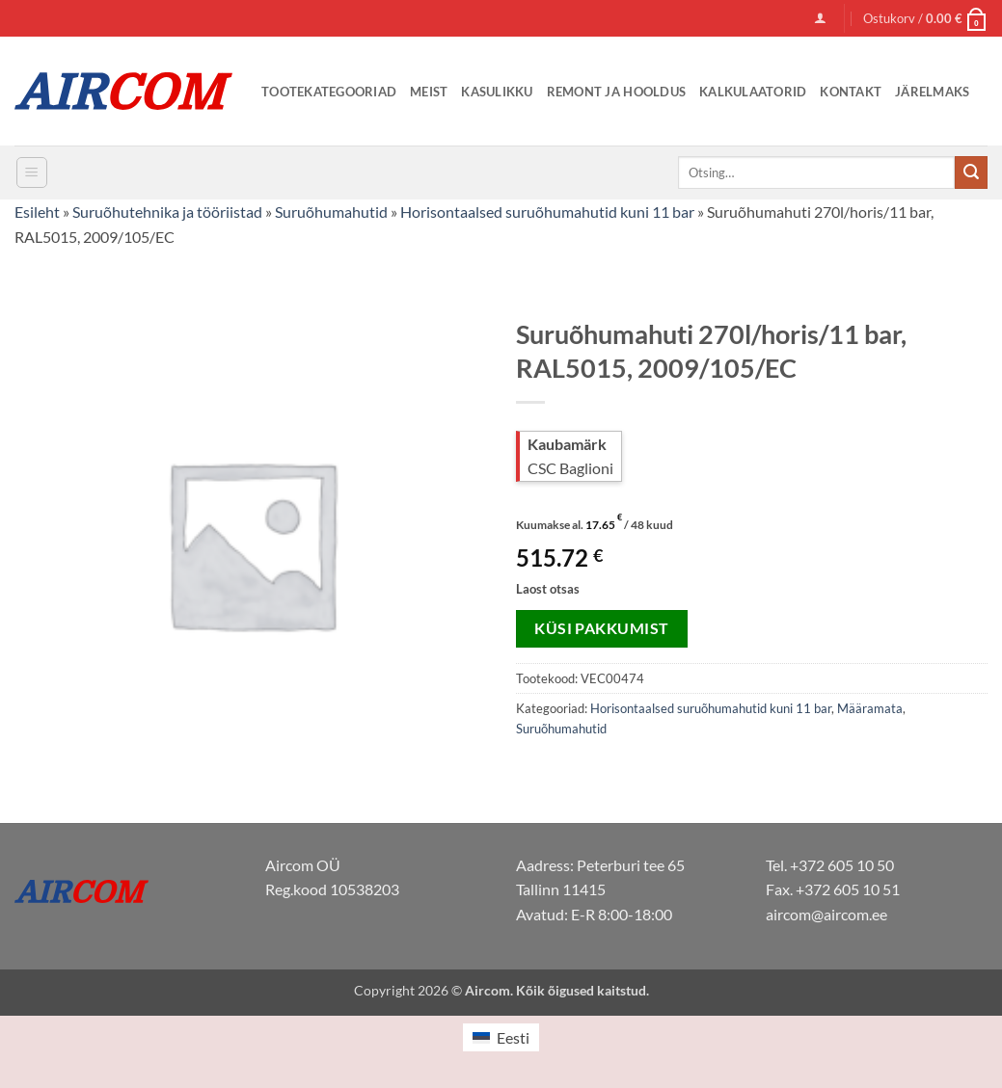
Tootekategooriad (328, 91)
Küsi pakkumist (601, 628)
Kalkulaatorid (752, 91)
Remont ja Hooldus (616, 91)
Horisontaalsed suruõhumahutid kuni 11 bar (547, 211)
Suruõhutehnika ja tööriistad (167, 211)
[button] (820, 18)
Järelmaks (932, 91)
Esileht (37, 211)
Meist (428, 91)
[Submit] (971, 172)
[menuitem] (500, 1037)
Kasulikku (496, 91)
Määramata (870, 708)
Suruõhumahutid (331, 211)
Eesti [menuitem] (513, 1037)
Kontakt (850, 91)
